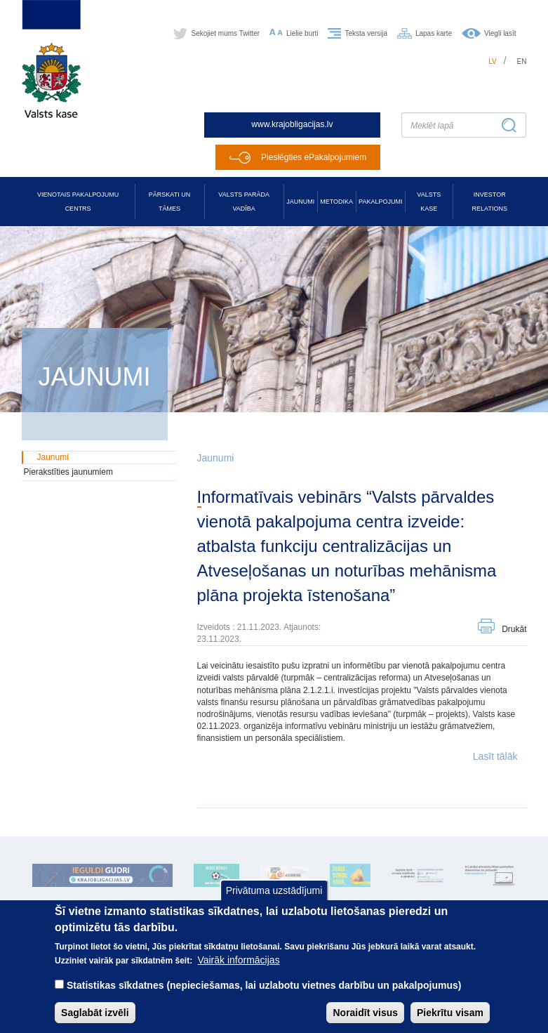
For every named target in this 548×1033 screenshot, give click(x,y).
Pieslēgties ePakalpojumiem (313, 157)
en (522, 61)
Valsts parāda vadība (243, 201)
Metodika (336, 201)
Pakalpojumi (380, 201)
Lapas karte (433, 33)
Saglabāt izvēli (94, 1012)
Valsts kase (429, 201)
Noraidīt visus (365, 1012)
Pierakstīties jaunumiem (68, 472)
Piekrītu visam (450, 1012)
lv (492, 61)
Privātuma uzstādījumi (274, 890)
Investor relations (489, 201)
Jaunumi (300, 201)
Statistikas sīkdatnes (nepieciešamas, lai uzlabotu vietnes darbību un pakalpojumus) (264, 985)
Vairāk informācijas (238, 960)
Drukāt (514, 629)
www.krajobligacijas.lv (292, 124)
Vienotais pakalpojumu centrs (78, 201)
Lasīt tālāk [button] (495, 756)
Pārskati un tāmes (169, 201)
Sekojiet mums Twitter (225, 33)
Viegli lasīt (500, 33)
